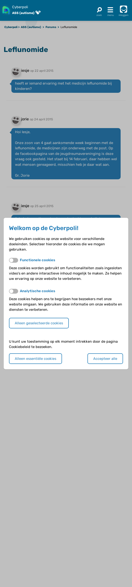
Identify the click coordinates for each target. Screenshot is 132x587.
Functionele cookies (37, 260)
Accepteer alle (105, 358)
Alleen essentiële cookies (35, 358)
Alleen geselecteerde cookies (39, 323)
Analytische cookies (37, 291)
